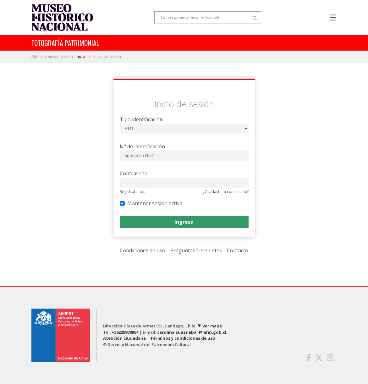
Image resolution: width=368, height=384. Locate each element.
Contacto (237, 250)
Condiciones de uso (142, 250)
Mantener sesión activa (154, 203)
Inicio (81, 56)
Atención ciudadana (124, 338)
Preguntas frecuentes (196, 250)
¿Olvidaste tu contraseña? (226, 191)
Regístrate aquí (133, 191)
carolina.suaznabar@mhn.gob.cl (191, 332)
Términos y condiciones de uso (182, 338)
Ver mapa (209, 326)
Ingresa (184, 221)
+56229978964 (125, 332)
